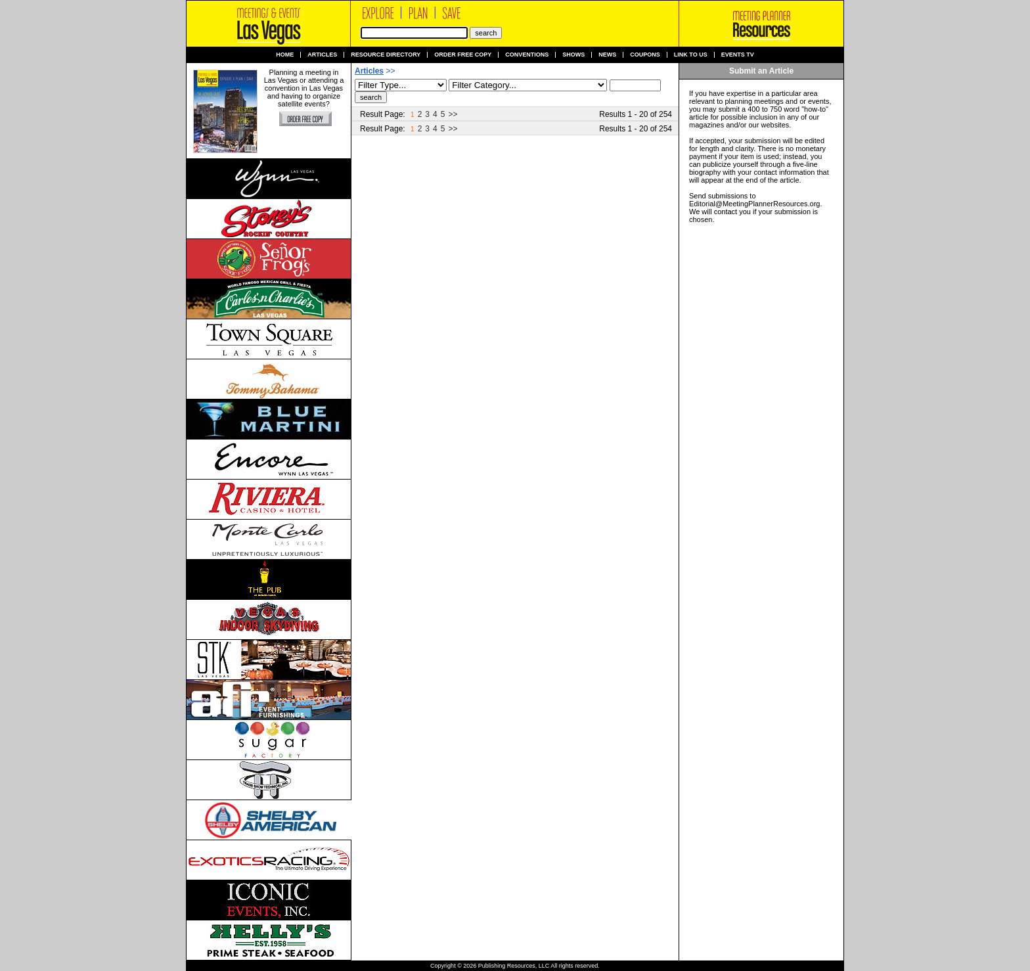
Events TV (737, 55)
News (607, 55)
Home (285, 55)
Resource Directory (385, 55)
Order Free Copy (462, 55)
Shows (573, 55)
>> (452, 114)
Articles (322, 55)
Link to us (690, 55)
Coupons (645, 55)
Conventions (527, 55)
